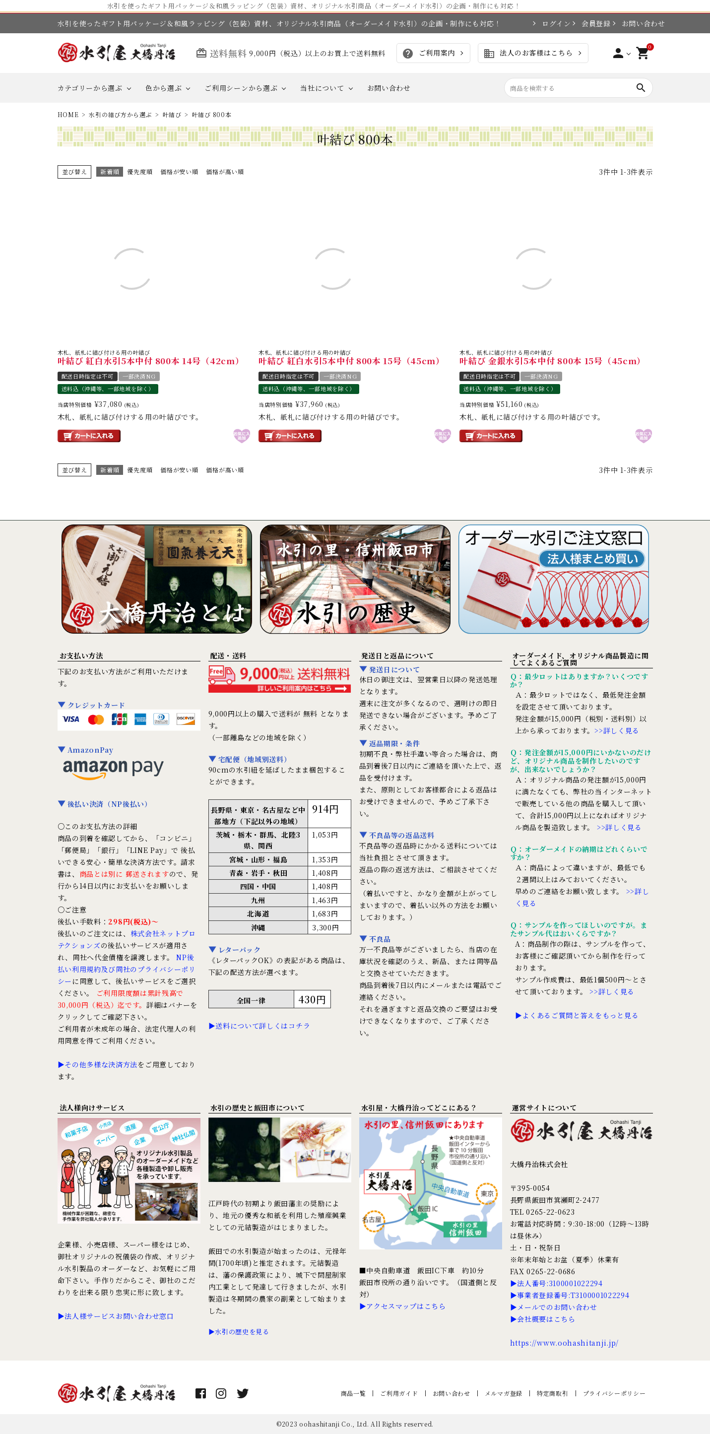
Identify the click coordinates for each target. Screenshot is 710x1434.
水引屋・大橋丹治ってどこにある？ (419, 1107)
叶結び (172, 114)
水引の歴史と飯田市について (257, 1107)
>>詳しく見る (617, 730)
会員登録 (591, 23)
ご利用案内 (428, 54)
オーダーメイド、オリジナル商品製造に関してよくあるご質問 (580, 659)
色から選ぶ (163, 88)
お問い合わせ (637, 23)
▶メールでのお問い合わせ (553, 1307)
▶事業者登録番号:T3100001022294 (570, 1295)
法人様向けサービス (92, 1107)
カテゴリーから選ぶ (90, 88)
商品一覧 (353, 1393)
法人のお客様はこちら (528, 54)
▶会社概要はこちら (543, 1319)
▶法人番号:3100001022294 (556, 1283)
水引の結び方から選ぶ (120, 114)
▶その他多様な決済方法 (98, 1064)
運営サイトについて (544, 1107)
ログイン (552, 23)
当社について (322, 88)
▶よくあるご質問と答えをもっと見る (577, 1015)
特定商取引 (553, 1393)
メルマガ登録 (503, 1393)
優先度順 (139, 171)
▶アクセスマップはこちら (402, 1306)
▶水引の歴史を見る (238, 1331)
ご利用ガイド (399, 1393)
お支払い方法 (81, 655)
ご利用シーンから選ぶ (240, 88)
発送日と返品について (397, 655)
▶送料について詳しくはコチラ (259, 1026)
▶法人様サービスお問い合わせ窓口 (116, 1316)
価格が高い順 (225, 171)
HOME (68, 114)
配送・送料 (228, 655)
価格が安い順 (179, 171)
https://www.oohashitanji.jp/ (564, 1343)
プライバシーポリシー (614, 1393)
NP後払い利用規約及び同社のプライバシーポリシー (127, 969)
